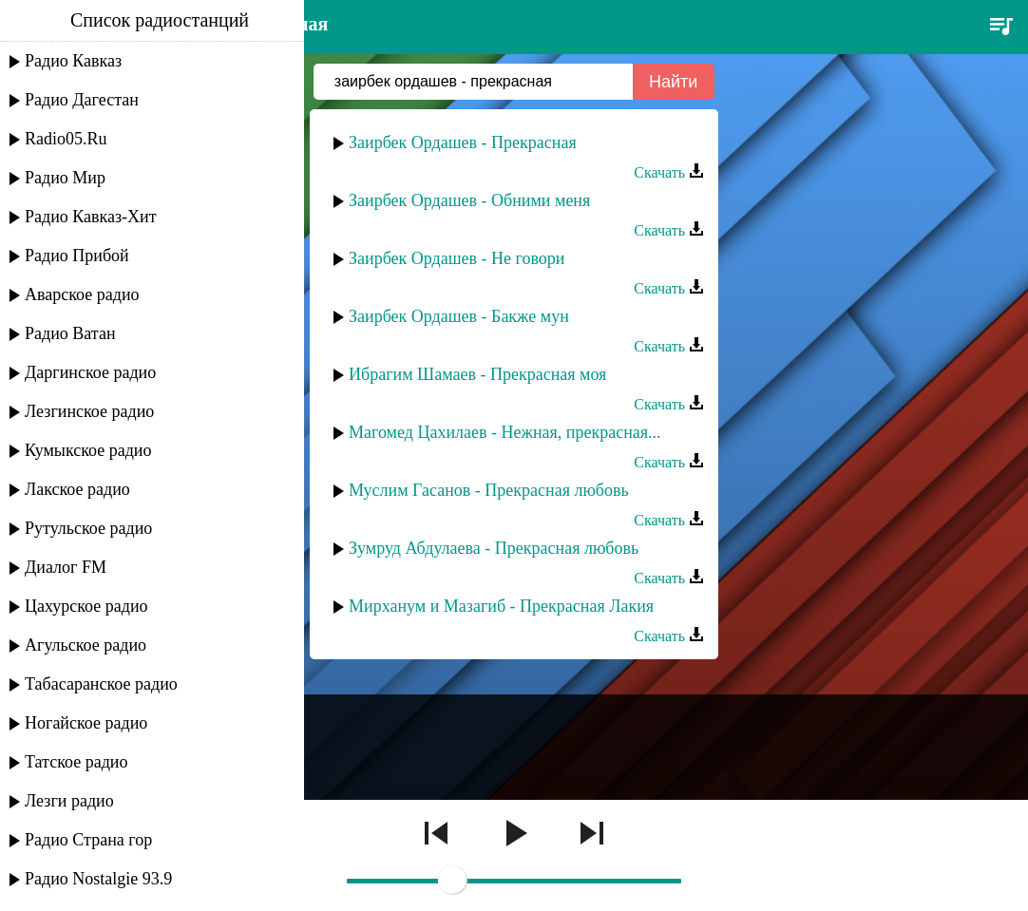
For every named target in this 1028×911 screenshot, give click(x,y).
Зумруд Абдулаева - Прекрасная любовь (493, 548)
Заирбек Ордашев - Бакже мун (459, 316)
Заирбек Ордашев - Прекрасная (463, 142)
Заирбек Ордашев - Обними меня (469, 200)
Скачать (669, 172)
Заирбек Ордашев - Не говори (456, 258)
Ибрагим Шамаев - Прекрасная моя (477, 374)
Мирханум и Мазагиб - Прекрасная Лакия (501, 606)
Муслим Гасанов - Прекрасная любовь (489, 490)
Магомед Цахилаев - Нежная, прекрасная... (505, 432)
